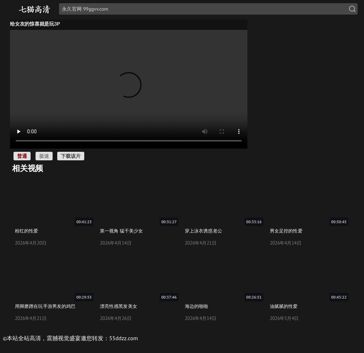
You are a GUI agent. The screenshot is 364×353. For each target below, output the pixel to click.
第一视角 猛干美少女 (121, 231)
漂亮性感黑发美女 (118, 306)
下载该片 (71, 156)
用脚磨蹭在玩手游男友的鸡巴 (45, 306)
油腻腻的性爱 (284, 306)
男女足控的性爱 (286, 231)
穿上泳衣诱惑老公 (203, 231)
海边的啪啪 (196, 306)
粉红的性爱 (26, 231)
